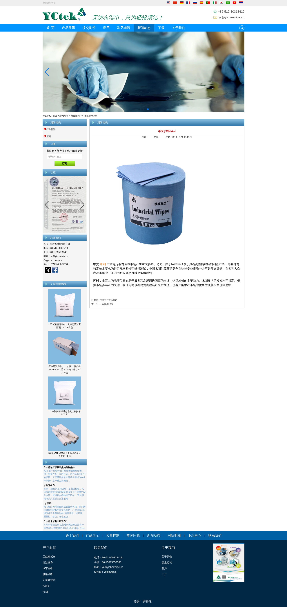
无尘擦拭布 (49, 580)
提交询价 (89, 28)
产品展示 (68, 28)
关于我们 (178, 28)
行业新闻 (75, 115)
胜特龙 (147, 601)
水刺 (103, 264)
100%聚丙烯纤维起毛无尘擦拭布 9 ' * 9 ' (65, 413)
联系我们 (214, 535)
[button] (139, 109)
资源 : (157, 137)
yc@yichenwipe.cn (231, 17)
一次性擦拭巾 (106, 304)
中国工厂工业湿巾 (108, 300)
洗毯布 (46, 585)
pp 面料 (47, 504)
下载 (161, 28)
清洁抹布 (48, 562)
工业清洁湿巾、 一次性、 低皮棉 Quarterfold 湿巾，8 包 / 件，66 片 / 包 (65, 369)
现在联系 (65, 276)
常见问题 (123, 28)
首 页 (50, 28)
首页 (55, 115)
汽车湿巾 (48, 568)
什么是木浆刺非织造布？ (56, 522)
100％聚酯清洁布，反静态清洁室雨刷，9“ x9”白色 (64, 326)
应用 (106, 28)
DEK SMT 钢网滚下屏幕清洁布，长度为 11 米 (64, 454)
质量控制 (112, 535)
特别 (45, 591)
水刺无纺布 (49, 486)
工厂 (164, 574)
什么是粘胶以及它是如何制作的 (59, 468)
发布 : (169, 137)
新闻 (48, 136)
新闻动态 (144, 28)
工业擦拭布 (49, 556)
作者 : (144, 137)
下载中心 (194, 535)
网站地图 (174, 535)
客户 (164, 568)
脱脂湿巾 (48, 574)
